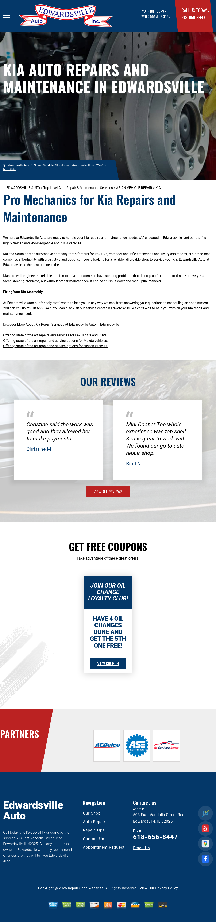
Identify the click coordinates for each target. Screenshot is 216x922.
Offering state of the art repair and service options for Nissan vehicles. (55, 346)
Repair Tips (94, 830)
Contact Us (93, 838)
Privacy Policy (166, 888)
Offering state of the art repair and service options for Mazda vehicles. (55, 341)
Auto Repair (94, 821)
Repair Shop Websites (85, 888)
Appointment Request (104, 847)
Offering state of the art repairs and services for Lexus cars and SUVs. (55, 335)
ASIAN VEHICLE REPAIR (134, 188)
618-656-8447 (193, 17)
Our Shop (92, 813)
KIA (158, 188)
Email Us (141, 848)
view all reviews (108, 491)
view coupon (108, 663)
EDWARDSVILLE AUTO (23, 188)
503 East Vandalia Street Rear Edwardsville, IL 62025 (65, 165)
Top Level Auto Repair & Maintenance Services (78, 188)
